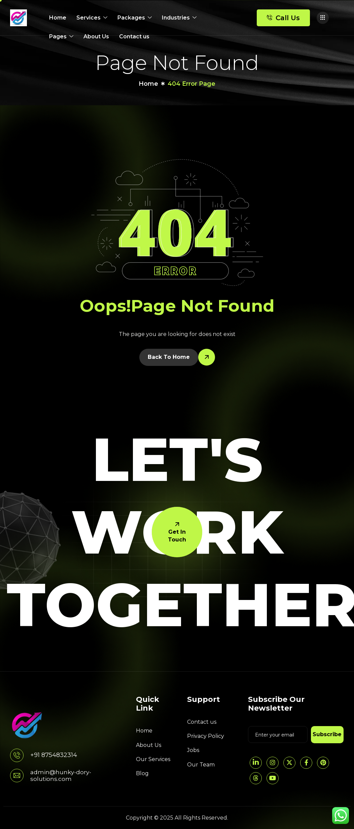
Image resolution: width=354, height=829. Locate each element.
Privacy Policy (205, 736)
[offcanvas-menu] (323, 18)
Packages (134, 17)
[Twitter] (289, 763)
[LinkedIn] (256, 763)
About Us (96, 36)
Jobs (193, 750)
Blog (142, 773)
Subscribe (327, 734)
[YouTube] (273, 778)
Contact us (134, 36)
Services (91, 17)
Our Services (153, 759)
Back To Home (169, 357)
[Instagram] (273, 763)
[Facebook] (306, 763)
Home (57, 17)
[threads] (256, 778)
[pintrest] (323, 763)
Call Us (283, 18)
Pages (61, 36)
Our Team (201, 764)
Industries (179, 17)
